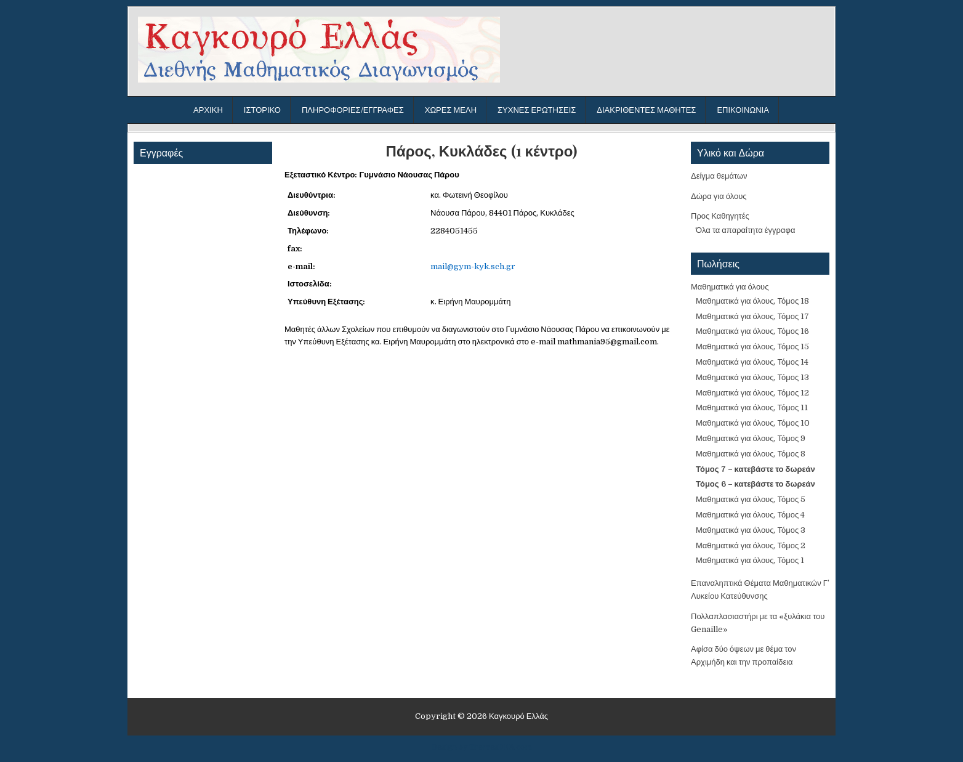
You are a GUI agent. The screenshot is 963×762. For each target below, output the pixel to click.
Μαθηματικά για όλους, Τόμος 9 (750, 438)
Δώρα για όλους (719, 196)
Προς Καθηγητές (720, 216)
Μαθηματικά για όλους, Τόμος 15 (752, 346)
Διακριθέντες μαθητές (646, 110)
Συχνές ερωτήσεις (537, 110)
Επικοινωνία (742, 110)
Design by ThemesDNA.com (482, 747)
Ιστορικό (262, 110)
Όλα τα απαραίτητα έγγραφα (745, 230)
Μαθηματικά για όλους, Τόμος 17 (752, 316)
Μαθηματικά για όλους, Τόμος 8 (750, 453)
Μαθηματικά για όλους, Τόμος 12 (752, 392)
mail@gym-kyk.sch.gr (472, 266)
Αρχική (208, 110)
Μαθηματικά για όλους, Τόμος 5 (750, 499)
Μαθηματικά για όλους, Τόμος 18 (752, 301)
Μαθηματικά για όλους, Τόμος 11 (752, 407)
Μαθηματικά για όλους (730, 286)
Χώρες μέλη (451, 110)
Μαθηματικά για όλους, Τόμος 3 (750, 530)
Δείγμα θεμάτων (719, 175)
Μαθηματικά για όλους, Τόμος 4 (750, 514)
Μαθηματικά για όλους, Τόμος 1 (750, 560)
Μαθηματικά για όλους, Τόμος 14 (752, 362)
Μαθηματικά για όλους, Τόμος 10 (753, 423)
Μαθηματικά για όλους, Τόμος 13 (752, 377)
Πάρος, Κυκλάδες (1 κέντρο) (482, 151)
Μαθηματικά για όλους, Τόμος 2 (750, 545)
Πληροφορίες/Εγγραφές (353, 110)
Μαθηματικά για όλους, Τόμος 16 (752, 331)
